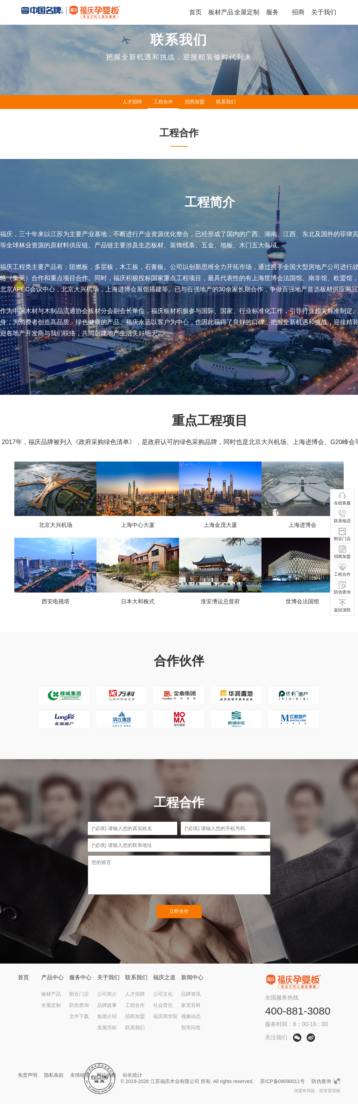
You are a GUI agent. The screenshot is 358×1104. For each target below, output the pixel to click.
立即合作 (179, 911)
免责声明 (27, 1075)
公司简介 (107, 994)
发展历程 (107, 1027)
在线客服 (342, 499)
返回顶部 (342, 605)
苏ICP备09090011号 (282, 1081)
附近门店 (79, 994)
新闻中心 (192, 977)
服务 (272, 12)
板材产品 (221, 12)
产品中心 (52, 977)
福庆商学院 (165, 1016)
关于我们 (323, 12)
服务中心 (80, 977)
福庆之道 (164, 977)
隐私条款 (54, 1075)
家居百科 (191, 1005)
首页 (195, 12)
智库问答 (191, 1027)
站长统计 (132, 1075)
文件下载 (79, 1016)
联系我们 (226, 101)
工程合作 (163, 101)
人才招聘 (132, 101)
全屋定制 (246, 12)
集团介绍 (107, 1016)
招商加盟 (195, 101)
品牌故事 (107, 1005)
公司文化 (163, 994)
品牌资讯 (191, 994)
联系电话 (342, 516)
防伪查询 (79, 1005)
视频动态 (191, 1016)
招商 (298, 12)
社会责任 (163, 1005)
